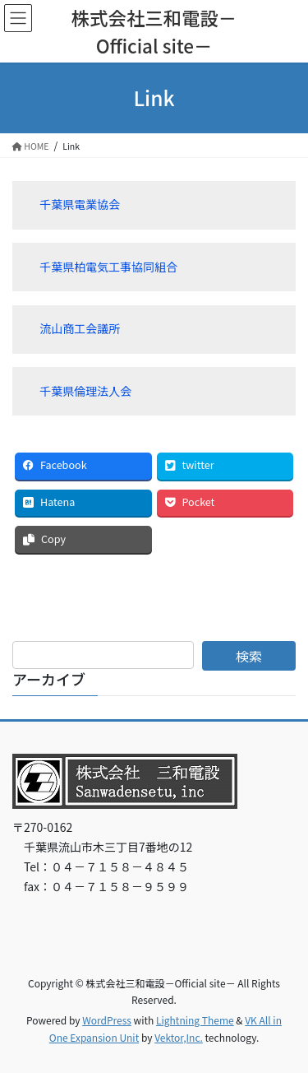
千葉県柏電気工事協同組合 (108, 266)
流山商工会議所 (79, 328)
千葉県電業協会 (79, 204)
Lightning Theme (195, 1020)
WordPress (106, 1020)
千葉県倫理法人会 (85, 391)
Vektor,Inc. (178, 1037)
